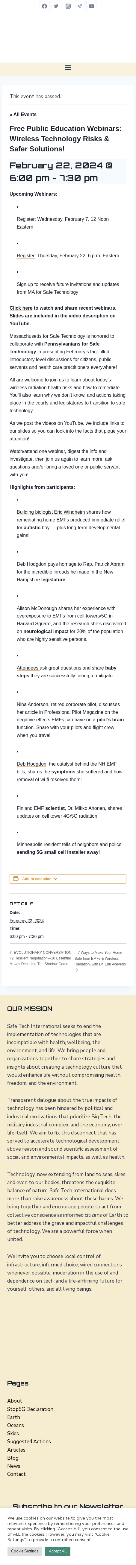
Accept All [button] (58, 1551)
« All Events (23, 114)
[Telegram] (80, 6)
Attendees (28, 667)
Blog (13, 1458)
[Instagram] (68, 6)
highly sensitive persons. (61, 639)
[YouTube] (91, 6)
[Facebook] (45, 6)
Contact (16, 1474)
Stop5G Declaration (30, 1409)
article (32, 712)
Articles (16, 1450)
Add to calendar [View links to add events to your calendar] (36, 879)
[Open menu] (68, 67)
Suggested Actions (29, 1441)
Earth (13, 1417)
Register (26, 219)
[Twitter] (56, 6)
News (13, 1466)
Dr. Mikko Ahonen (86, 808)
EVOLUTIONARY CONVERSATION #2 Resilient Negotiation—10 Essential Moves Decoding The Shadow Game (40, 958)
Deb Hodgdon (31, 763)
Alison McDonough (37, 608)
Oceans (15, 1425)
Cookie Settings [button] (25, 1551)
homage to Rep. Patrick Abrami (92, 564)
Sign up (25, 284)
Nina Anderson (32, 704)
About (14, 1400)
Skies (13, 1433)
